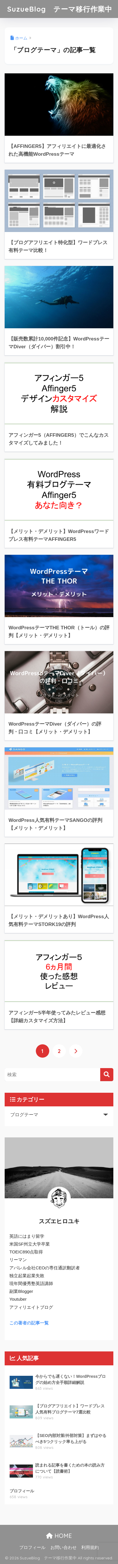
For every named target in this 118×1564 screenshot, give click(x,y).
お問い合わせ (63, 1547)
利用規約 (90, 1547)
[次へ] (75, 1051)
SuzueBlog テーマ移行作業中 (59, 9)
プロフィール (32, 1547)
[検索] (106, 1074)
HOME (59, 1535)
